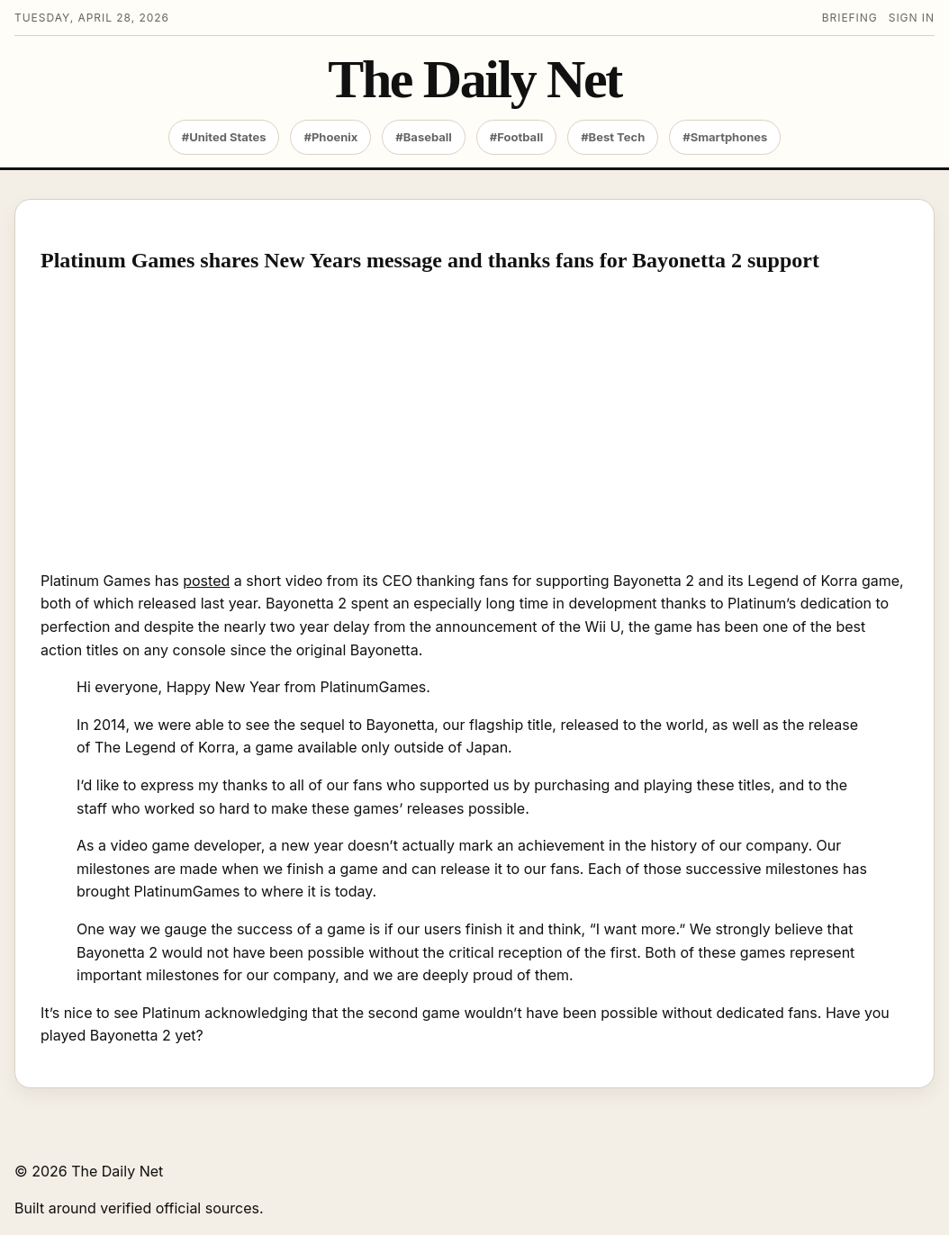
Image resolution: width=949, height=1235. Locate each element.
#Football (516, 137)
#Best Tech (613, 137)
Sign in (912, 17)
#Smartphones (724, 137)
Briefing (850, 17)
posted (206, 581)
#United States (224, 137)
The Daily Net (474, 79)
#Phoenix (330, 137)
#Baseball (423, 137)
